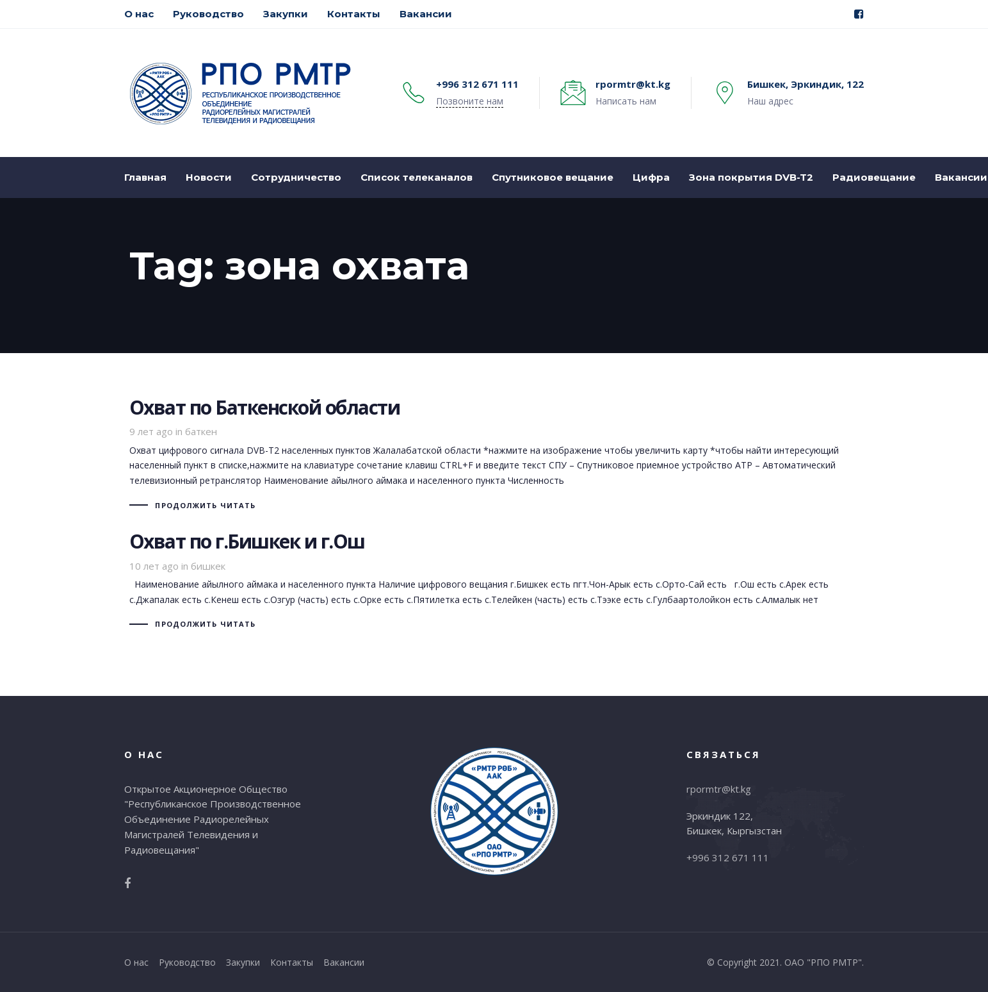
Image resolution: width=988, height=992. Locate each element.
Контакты (291, 962)
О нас (136, 962)
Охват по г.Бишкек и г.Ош (494, 582)
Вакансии (343, 962)
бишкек (208, 565)
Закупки (243, 962)
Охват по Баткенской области (494, 455)
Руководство (187, 962)
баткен (201, 431)
